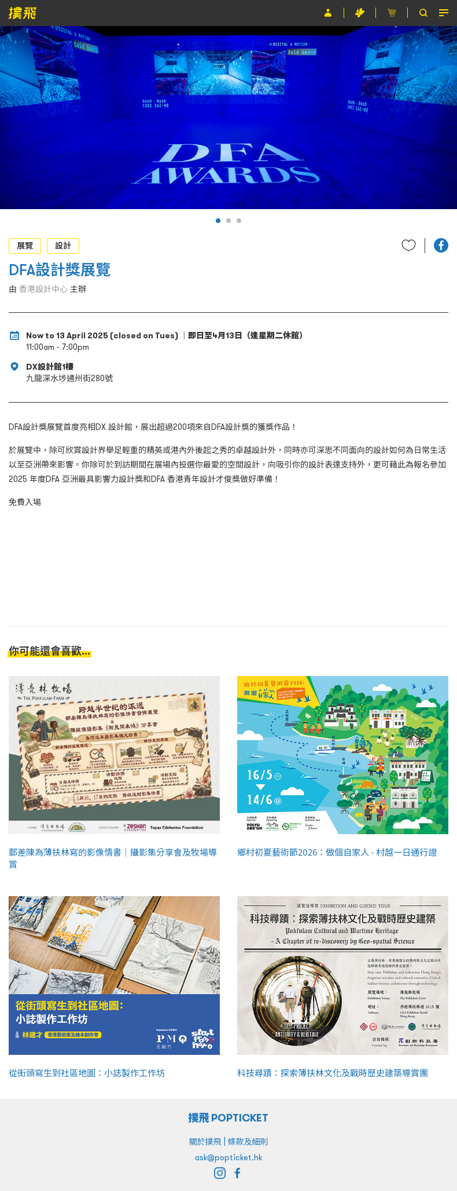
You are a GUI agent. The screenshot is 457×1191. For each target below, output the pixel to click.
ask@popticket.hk (228, 1157)
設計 (63, 245)
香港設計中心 (43, 289)
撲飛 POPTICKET (229, 1117)
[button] (218, 220)
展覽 (25, 245)
